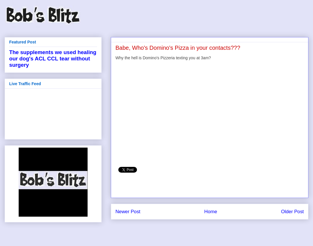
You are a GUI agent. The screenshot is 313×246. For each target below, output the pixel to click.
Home (210, 211)
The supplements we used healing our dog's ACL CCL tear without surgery (52, 58)
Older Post (292, 211)
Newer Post (127, 211)
